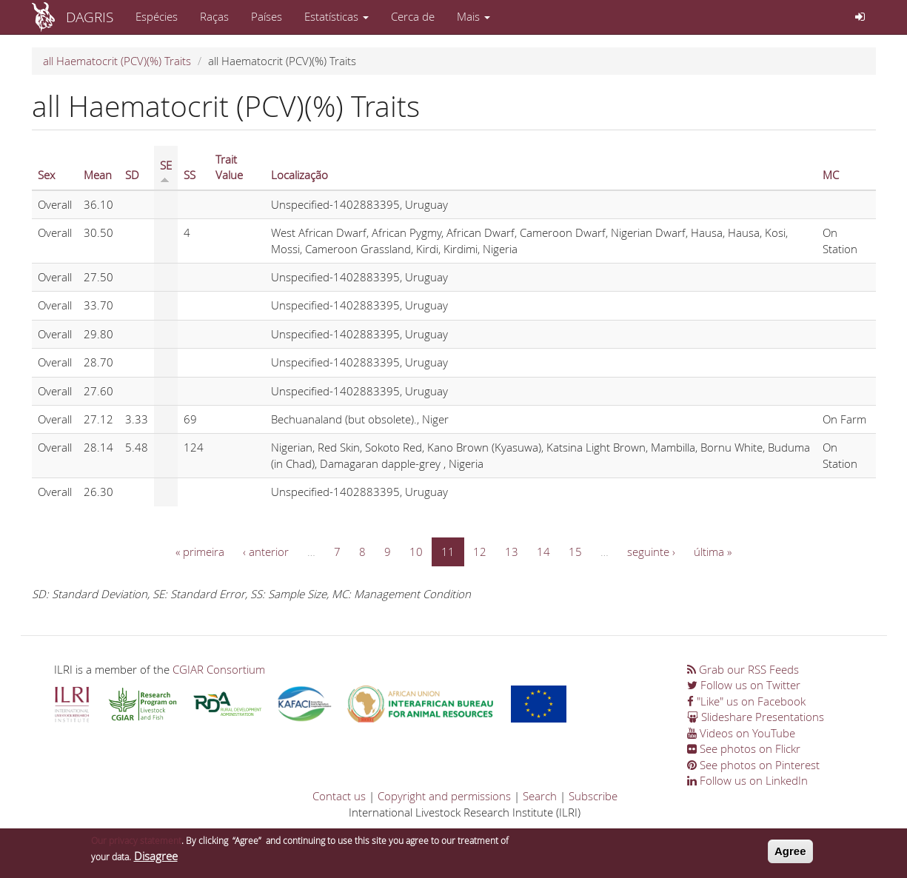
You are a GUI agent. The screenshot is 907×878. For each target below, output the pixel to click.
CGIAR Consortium (219, 669)
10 (416, 551)
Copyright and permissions (444, 795)
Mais (473, 16)
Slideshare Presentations (755, 716)
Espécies (156, 16)
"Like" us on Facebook (746, 701)
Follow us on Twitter (743, 684)
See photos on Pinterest (753, 764)
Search (540, 795)
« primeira (199, 551)
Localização (299, 174)
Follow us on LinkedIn (747, 780)
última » (713, 551)
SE (166, 170)
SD (132, 174)
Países (266, 16)
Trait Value (229, 167)
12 (479, 551)
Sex (46, 174)
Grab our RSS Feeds (743, 669)
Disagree (156, 858)
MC (831, 174)
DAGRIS (89, 16)
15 (575, 551)
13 (511, 551)
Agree (790, 854)
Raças (214, 16)
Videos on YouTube (741, 732)
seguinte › (651, 551)
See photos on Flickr (743, 748)
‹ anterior (266, 551)
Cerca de (413, 16)
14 (543, 551)
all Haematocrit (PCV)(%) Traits (117, 60)
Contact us (339, 795)
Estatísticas (336, 16)
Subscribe (593, 795)
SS (189, 174)
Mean (98, 174)
